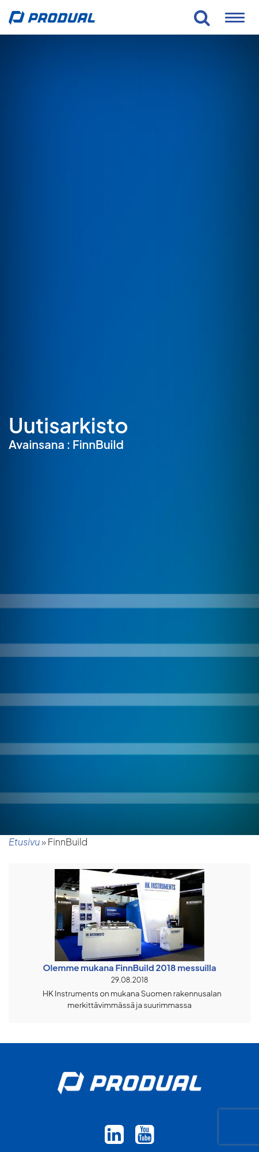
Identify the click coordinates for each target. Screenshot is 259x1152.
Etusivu (24, 842)
